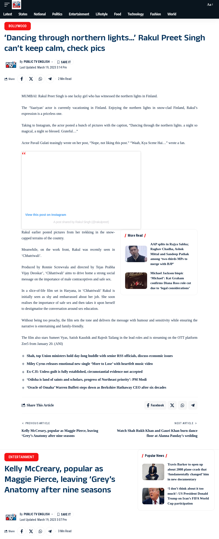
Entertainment (21, 457)
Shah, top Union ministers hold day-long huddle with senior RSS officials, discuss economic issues (100, 356)
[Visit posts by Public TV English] (11, 64)
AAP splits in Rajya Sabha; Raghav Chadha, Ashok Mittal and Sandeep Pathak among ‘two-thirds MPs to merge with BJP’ (169, 254)
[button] (8, 4)
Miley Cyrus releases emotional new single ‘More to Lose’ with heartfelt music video (90, 364)
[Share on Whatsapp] (40, 78)
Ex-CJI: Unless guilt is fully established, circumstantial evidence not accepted (84, 371)
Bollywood (18, 26)
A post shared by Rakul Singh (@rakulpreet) (81, 222)
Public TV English (37, 61)
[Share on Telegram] (50, 78)
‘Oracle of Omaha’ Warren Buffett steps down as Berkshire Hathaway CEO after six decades (96, 387)
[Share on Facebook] (21, 78)
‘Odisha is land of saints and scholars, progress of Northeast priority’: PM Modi (87, 379)
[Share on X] (31, 78)
